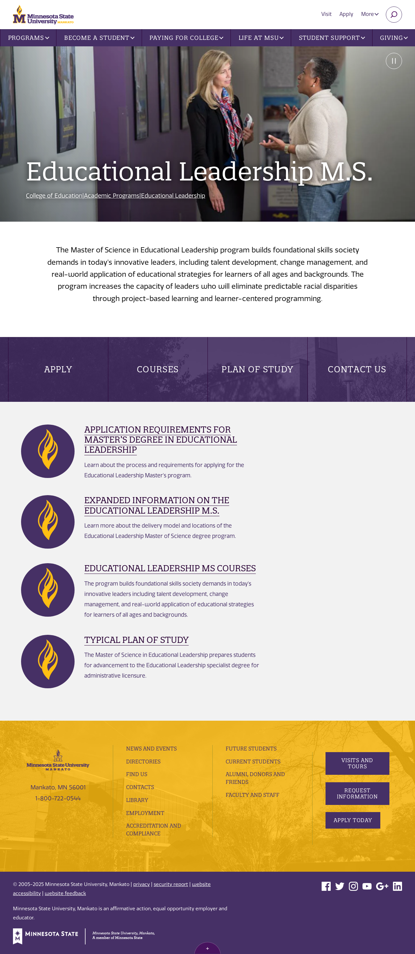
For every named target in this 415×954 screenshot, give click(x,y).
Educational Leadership (173, 195)
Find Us (136, 774)
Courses (158, 369)
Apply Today (353, 820)
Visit (326, 14)
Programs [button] (28, 37)
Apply (346, 14)
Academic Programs (111, 195)
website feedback (65, 893)
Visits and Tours (357, 763)
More (370, 14)
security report (171, 884)
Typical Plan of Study (136, 639)
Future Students (251, 748)
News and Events (151, 748)
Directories (143, 761)
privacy (141, 884)
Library (137, 800)
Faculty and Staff (252, 795)
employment (145, 813)
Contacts (140, 787)
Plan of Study (257, 369)
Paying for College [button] (186, 37)
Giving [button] (394, 37)
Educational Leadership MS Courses (170, 568)
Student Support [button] (332, 37)
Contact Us (357, 369)
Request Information (357, 793)
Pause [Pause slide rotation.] (394, 61)
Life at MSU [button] (261, 37)
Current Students (253, 761)
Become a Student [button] (99, 37)
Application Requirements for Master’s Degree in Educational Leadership (160, 439)
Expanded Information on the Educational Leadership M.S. (156, 505)
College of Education (54, 195)
